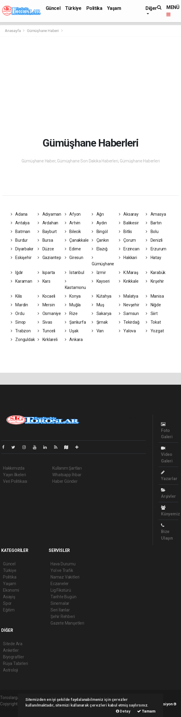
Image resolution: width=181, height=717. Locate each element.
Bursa (45, 240)
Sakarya (101, 313)
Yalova (127, 330)
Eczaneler (59, 583)
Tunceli (46, 330)
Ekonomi (11, 590)
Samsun (129, 313)
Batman (20, 231)
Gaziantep (49, 257)
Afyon (73, 214)
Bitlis (125, 231)
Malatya (128, 296)
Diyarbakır (22, 248)
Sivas (45, 322)
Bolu (152, 231)
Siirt (152, 313)
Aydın (99, 222)
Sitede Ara (12, 643)
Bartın (153, 222)
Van (98, 330)
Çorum (127, 240)
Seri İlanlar (60, 610)
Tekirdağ (129, 322)
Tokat (153, 322)
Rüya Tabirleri (15, 663)
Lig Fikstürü (60, 590)
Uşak (72, 330)
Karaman (21, 281)
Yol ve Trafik (61, 570)
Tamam (146, 711)
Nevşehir (129, 304)
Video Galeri (167, 454)
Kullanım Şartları (67, 468)
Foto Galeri (167, 430)
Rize (71, 313)
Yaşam (114, 8)
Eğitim (9, 610)
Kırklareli (48, 339)
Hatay (153, 257)
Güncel (53, 8)
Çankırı (100, 240)
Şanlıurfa (75, 322)
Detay (123, 711)
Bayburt (47, 231)
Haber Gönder (65, 481)
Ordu (17, 313)
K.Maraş (128, 272)
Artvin (72, 222)
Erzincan (129, 248)
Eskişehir (21, 257)
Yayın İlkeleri (14, 474)
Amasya (156, 214)
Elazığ (99, 248)
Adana (19, 214)
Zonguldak (23, 339)
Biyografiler (13, 656)
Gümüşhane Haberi (43, 30)
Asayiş (9, 596)
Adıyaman (49, 214)
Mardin (19, 304)
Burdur (19, 240)
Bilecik (73, 231)
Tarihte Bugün (63, 596)
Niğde (153, 304)
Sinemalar (59, 603)
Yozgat (155, 330)
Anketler (11, 650)
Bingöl (100, 231)
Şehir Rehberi (62, 616)
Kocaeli (46, 296)
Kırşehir (155, 281)
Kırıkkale (129, 281)
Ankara (74, 339)
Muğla (73, 304)
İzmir (99, 272)
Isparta (46, 272)
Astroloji (10, 670)
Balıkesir (129, 222)
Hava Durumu (63, 563)
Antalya (20, 222)
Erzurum (156, 248)
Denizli (154, 240)
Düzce (46, 248)
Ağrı (98, 214)
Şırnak (100, 322)
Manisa (155, 296)
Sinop (18, 322)
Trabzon (21, 330)
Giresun (74, 257)
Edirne (73, 248)
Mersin (46, 304)
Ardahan (48, 222)
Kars (44, 281)
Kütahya (101, 296)
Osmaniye (49, 313)
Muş (98, 304)
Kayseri (101, 281)
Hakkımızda (13, 468)
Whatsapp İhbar (66, 474)
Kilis (16, 296)
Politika (94, 8)
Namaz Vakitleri (64, 577)
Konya (73, 296)
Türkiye (73, 8)
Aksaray (129, 214)
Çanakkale (77, 240)
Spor (7, 603)
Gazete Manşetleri (67, 623)
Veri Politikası (15, 481)
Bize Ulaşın (167, 531)
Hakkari (128, 257)
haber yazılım (12, 710)
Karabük (155, 272)
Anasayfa (13, 30)
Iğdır (17, 272)
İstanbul (74, 272)
